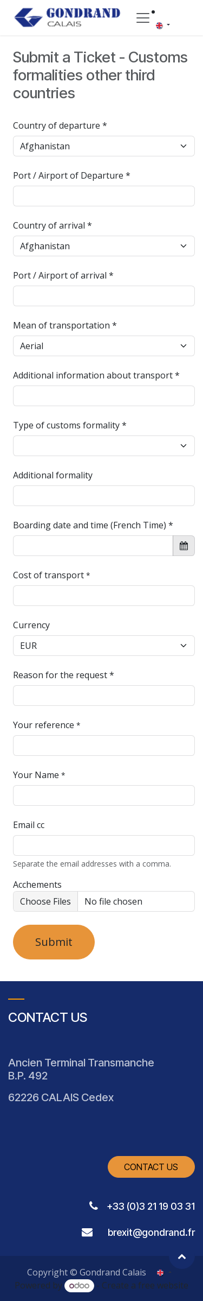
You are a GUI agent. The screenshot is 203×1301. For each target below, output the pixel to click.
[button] (182, 1256)
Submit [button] (54, 941)
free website (163, 1285)
